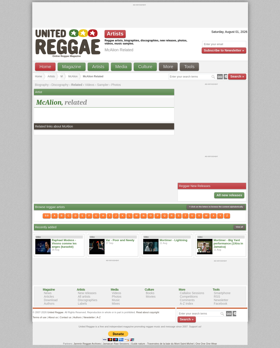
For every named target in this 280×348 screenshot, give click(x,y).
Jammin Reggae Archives (87, 343)
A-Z (99, 317)
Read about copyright (147, 312)
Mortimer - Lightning (173, 240)
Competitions (189, 296)
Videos (90, 85)
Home (45, 66)
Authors (49, 303)
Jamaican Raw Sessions (116, 343)
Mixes (116, 303)
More (168, 66)
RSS (217, 296)
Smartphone (222, 293)
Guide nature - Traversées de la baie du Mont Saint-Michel (162, 343)
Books (150, 293)
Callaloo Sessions (192, 293)
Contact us (65, 317)
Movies (150, 296)
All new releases (229, 195)
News (48, 293)
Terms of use (39, 317)
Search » (237, 76)
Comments (187, 300)
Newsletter (221, 300)
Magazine (71, 66)
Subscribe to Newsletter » (224, 50)
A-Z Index (186, 303)
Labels (82, 303)
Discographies (87, 300)
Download (50, 300)
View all (239, 227)
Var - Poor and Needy (120, 240)
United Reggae (55, 312)
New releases (87, 293)
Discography (60, 85)
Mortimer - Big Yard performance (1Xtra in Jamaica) (228, 243)
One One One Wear (206, 343)
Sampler (103, 85)
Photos (116, 85)
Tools (189, 66)
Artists (98, 66)
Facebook (220, 303)
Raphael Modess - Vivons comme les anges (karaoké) (64, 243)
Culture (145, 66)
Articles (49, 296)
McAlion (73, 76)
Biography (42, 85)
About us (53, 317)
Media (121, 66)
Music (116, 300)
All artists (84, 296)
